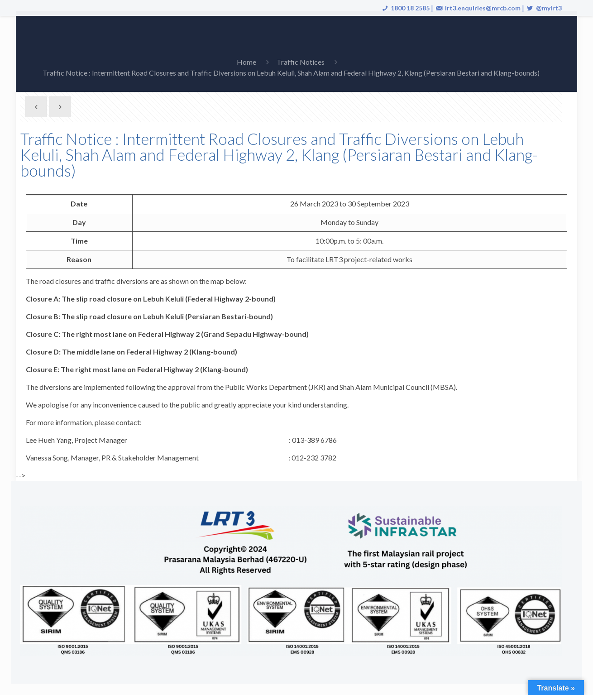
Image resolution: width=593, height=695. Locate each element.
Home (246, 62)
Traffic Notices (301, 62)
